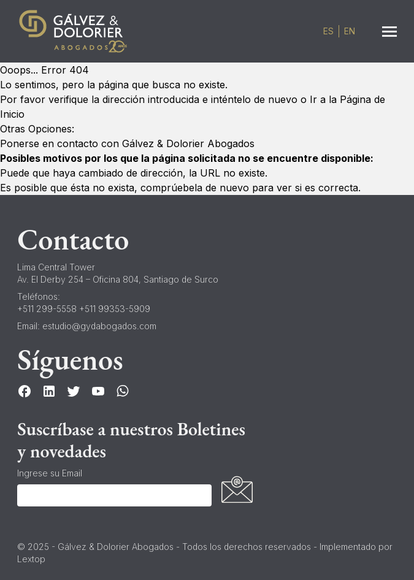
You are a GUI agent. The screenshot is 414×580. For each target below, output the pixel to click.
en (349, 31)
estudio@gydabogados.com (99, 326)
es (328, 31)
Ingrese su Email (49, 473)
